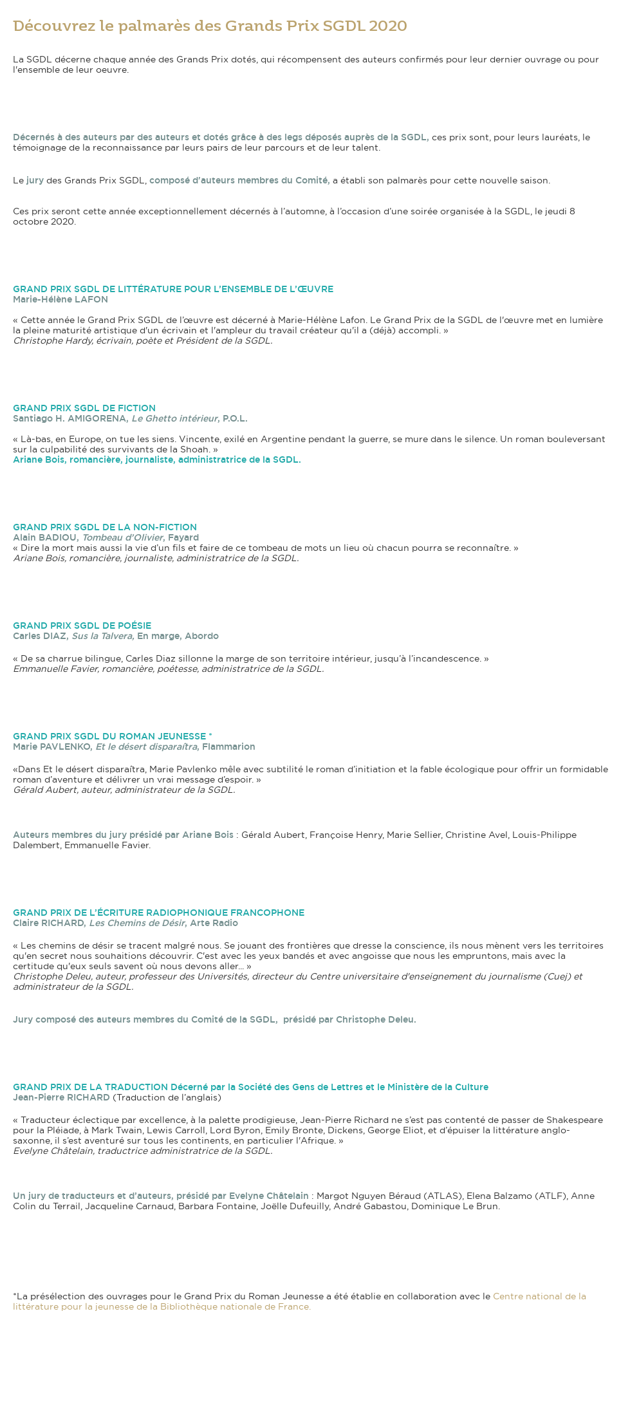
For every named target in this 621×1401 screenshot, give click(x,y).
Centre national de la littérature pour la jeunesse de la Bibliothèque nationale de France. (299, 1301)
